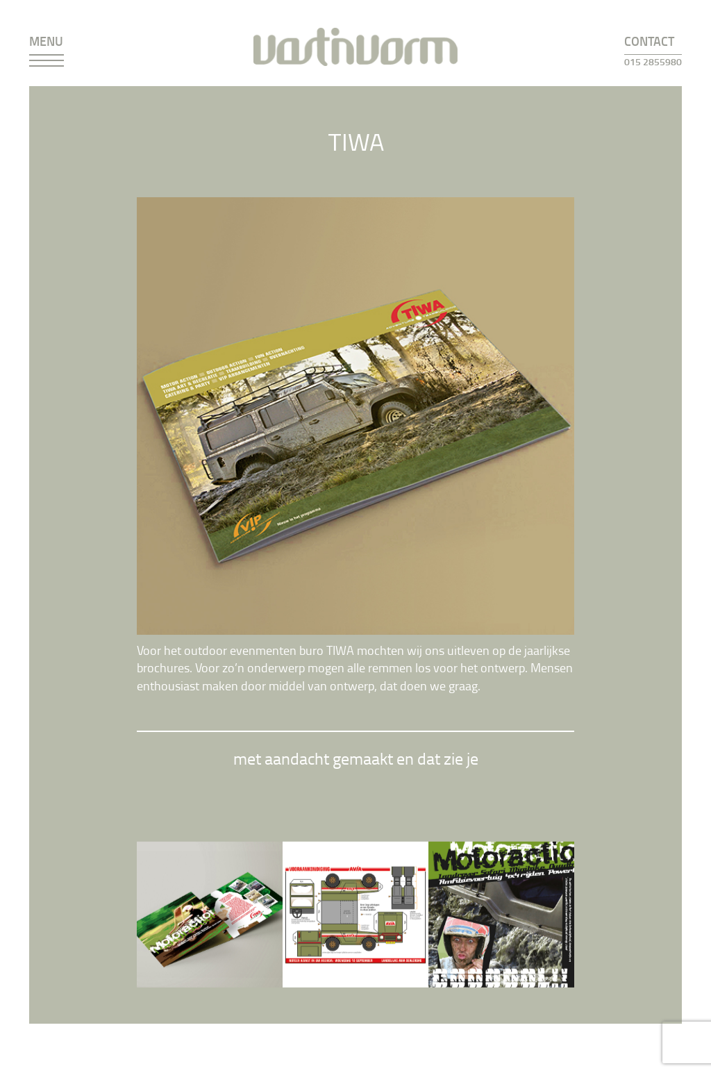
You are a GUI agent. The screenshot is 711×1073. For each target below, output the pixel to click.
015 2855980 (653, 61)
